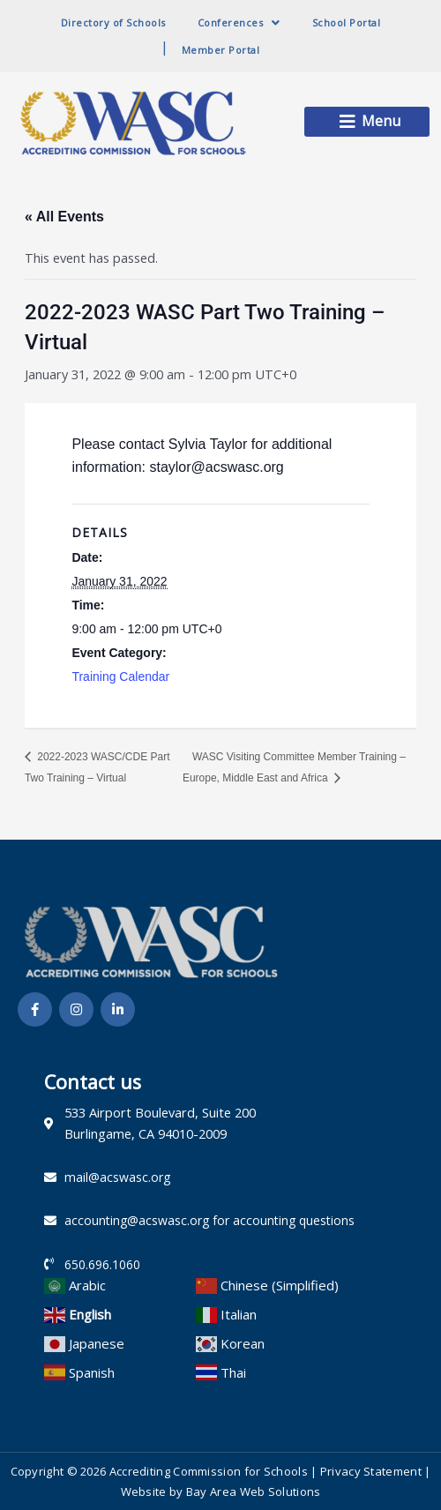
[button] (367, 122)
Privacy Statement (371, 1471)
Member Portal (221, 49)
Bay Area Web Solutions (253, 1491)
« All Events (64, 216)
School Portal (346, 22)
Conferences (239, 22)
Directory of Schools (113, 22)
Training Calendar (120, 676)
